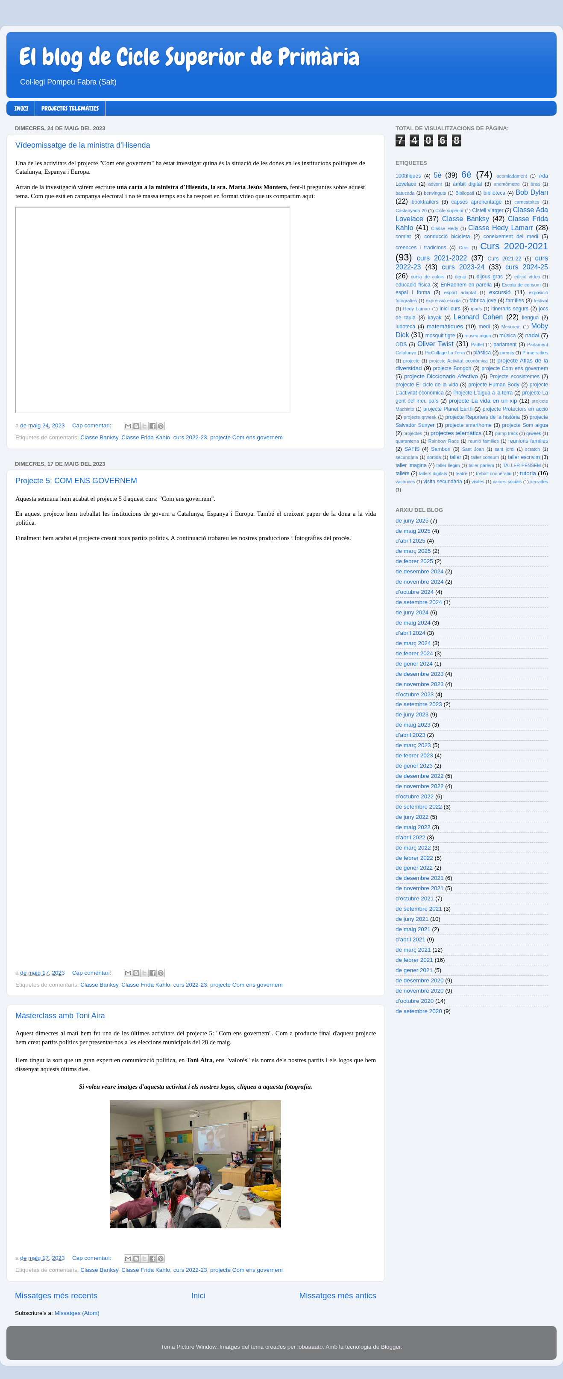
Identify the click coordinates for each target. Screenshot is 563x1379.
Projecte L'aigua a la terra (483, 393)
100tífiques (408, 176)
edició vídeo (527, 276)
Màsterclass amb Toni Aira (60, 1015)
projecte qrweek (420, 417)
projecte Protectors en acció (515, 409)
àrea (535, 184)
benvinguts (435, 193)
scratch (532, 449)
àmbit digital (467, 184)
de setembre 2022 (419, 806)
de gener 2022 (414, 868)
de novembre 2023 (420, 684)
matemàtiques (445, 326)
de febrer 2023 (414, 755)
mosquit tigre (440, 336)
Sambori (440, 449)
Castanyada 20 (411, 210)
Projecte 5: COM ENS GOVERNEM (76, 480)
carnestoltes (526, 202)
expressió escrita (443, 300)
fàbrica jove (482, 301)
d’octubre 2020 (415, 1001)
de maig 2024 (413, 622)
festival (541, 300)
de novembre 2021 (420, 888)
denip (460, 276)
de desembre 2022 (420, 776)
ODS (401, 345)
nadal (532, 335)
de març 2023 (413, 745)
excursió (499, 292)
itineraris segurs (509, 309)
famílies (515, 301)
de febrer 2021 (414, 960)
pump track (506, 433)
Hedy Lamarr (417, 308)
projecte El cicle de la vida (427, 385)
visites (478, 481)
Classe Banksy (99, 437)
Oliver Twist (435, 344)
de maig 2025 (413, 531)
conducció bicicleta (447, 237)
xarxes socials (507, 481)
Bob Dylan (532, 192)
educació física (413, 285)
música (507, 336)
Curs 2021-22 (505, 259)
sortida (434, 457)
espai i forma (413, 292)
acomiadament (512, 175)
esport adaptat (460, 292)
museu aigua (477, 335)
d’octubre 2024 (415, 592)
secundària (407, 457)
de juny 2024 (412, 612)
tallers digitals (433, 473)
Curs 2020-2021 (514, 246)
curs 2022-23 (190, 437)
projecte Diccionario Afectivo (441, 376)
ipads (476, 308)
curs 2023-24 (463, 267)
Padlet (477, 344)
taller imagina (411, 465)
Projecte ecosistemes (515, 377)
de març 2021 (413, 950)
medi (484, 327)
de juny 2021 (412, 919)
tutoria (528, 473)
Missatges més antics (337, 1295)
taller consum (485, 457)
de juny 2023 (412, 714)
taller (455, 457)
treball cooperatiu (493, 473)
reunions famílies (528, 441)
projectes (412, 433)
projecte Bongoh (452, 368)
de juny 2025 (412, 520)
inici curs (450, 309)
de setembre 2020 (419, 1011)
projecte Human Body (494, 385)
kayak (435, 318)
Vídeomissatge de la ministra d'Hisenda (82, 145)
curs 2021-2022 (442, 258)
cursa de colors (427, 276)
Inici (198, 1295)
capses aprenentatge (477, 202)
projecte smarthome (468, 425)
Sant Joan (473, 449)
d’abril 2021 (410, 939)
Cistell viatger (487, 210)
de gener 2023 (414, 766)
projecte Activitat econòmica (458, 360)
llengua (530, 318)
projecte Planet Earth (447, 409)
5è (438, 175)
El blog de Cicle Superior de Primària (189, 56)
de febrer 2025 (414, 561)
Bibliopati (464, 193)
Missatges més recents (56, 1295)
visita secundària (442, 482)
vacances (405, 481)
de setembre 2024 (419, 602)
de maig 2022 (413, 827)
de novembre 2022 (420, 786)
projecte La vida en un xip (483, 400)
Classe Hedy (444, 228)
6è (466, 174)
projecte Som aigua (525, 425)
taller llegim (448, 465)
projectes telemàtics (456, 433)
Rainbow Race (443, 441)
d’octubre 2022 (415, 796)
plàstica (482, 353)
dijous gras (490, 277)
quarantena (407, 441)
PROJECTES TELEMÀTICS (70, 108)
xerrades (539, 481)
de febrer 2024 (414, 653)
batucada (405, 193)
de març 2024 (413, 643)
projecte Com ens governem (246, 437)
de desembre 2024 (420, 571)
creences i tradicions (421, 248)
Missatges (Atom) (77, 1313)
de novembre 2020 (420, 991)
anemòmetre (507, 184)
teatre (462, 473)
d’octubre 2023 (415, 694)
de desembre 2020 (420, 980)
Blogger (391, 1347)
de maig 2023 (413, 725)
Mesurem (511, 326)
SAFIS (412, 449)
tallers (402, 473)
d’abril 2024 (410, 633)
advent (435, 184)
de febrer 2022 (414, 858)
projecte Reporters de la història (482, 417)
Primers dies (535, 352)
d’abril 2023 (410, 735)
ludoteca (405, 327)
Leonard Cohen (478, 317)
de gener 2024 (414, 663)
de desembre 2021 (420, 878)
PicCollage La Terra (445, 352)
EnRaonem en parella (466, 285)
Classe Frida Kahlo (145, 437)
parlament (504, 345)
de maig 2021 (413, 929)
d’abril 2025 (410, 541)
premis (507, 352)
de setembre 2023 (419, 704)
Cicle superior (449, 210)
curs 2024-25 (526, 267)
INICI (21, 108)
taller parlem (481, 465)
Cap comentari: (92, 425)
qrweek (533, 433)
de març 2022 (413, 847)
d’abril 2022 (410, 837)
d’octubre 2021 (415, 898)
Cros (464, 247)
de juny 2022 (412, 817)
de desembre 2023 (420, 674)
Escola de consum (521, 284)
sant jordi (505, 449)
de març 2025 (413, 551)
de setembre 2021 (419, 909)
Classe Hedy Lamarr (500, 227)
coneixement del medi (511, 237)
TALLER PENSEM (522, 465)
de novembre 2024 (420, 581)
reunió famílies (483, 441)
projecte (411, 360)
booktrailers (425, 202)
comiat (403, 237)
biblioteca (494, 193)
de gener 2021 (414, 970)
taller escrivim (524, 457)
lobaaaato (310, 1347)
